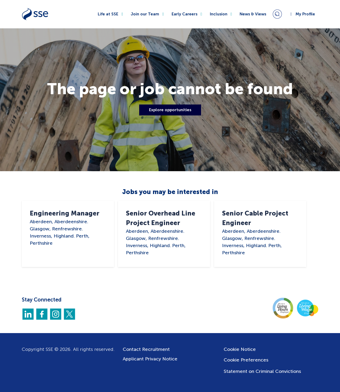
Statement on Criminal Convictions (262, 371)
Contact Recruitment (146, 349)
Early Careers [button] (187, 14)
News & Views (253, 14)
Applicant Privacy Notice (150, 359)
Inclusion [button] (221, 14)
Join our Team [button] (148, 14)
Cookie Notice (240, 349)
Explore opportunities (170, 109)
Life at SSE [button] (111, 14)
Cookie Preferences (246, 360)
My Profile (301, 14)
